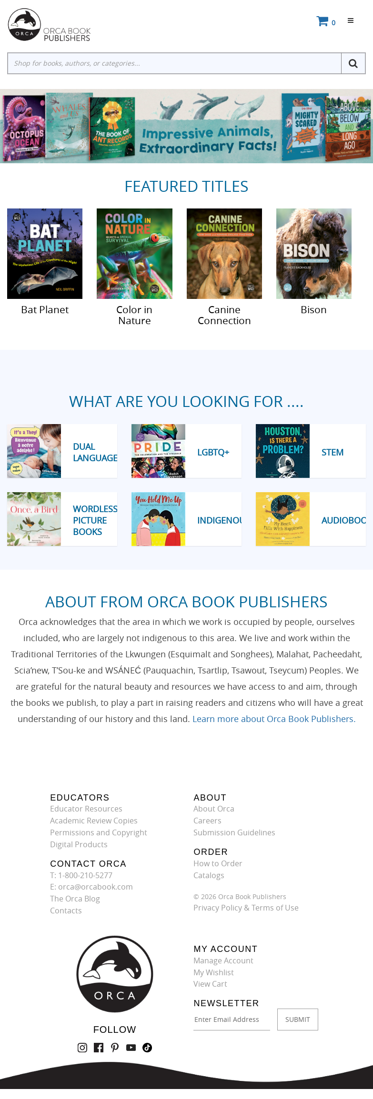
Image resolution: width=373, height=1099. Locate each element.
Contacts (66, 910)
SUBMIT (297, 1019)
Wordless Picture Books (95, 520)
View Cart (210, 984)
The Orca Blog (75, 898)
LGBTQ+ (213, 452)
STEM (332, 452)
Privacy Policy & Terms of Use (246, 907)
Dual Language (95, 452)
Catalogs (208, 875)
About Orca (213, 808)
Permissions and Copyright (98, 832)
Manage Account (223, 960)
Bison (314, 309)
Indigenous (223, 520)
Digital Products (79, 844)
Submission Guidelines (234, 832)
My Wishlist (213, 972)
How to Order (217, 863)
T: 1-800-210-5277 (81, 875)
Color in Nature (134, 314)
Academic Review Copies (94, 820)
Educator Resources (86, 808)
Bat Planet (45, 309)
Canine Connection (224, 314)
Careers (207, 820)
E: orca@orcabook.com (91, 886)
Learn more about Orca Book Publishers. (274, 718)
